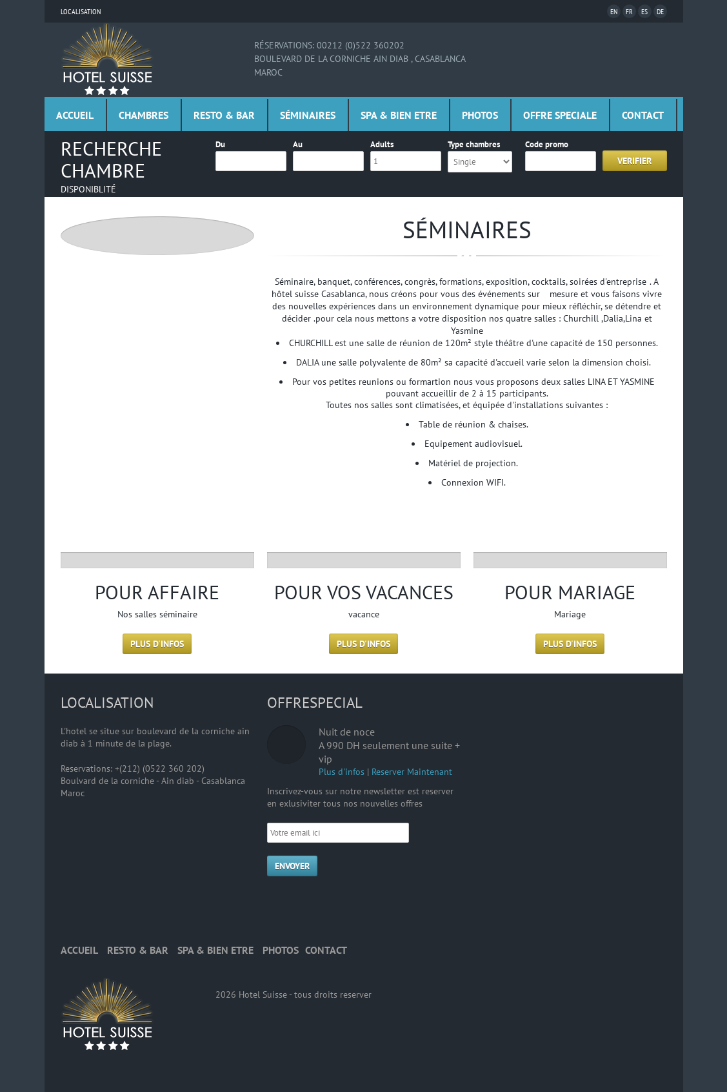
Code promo (546, 144)
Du (220, 144)
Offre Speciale (560, 114)
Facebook (311, 905)
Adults (381, 144)
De (660, 11)
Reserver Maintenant (412, 772)
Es (644, 11)
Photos (480, 114)
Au (298, 144)
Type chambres (474, 144)
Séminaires (307, 114)
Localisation (81, 11)
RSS (280, 905)
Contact (643, 114)
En (613, 11)
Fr (629, 11)
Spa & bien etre (399, 114)
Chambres (143, 114)
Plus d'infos (157, 644)
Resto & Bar (224, 114)
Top (657, 950)
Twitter (343, 905)
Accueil (75, 114)
